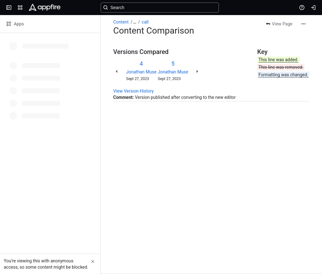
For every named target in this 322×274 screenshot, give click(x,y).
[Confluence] (45, 8)
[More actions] (303, 24)
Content (121, 21)
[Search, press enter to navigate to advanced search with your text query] (160, 8)
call (145, 21)
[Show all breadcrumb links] (134, 22)
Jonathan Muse (141, 71)
